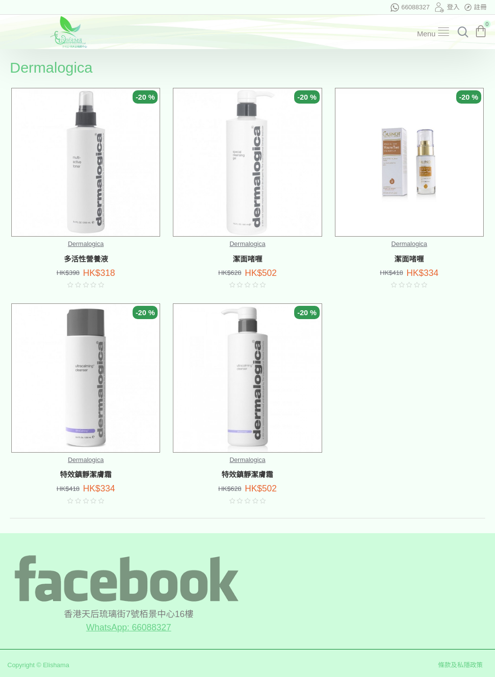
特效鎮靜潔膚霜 (85, 475)
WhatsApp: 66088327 (128, 627)
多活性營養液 (86, 259)
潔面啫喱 (247, 259)
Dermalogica (86, 243)
